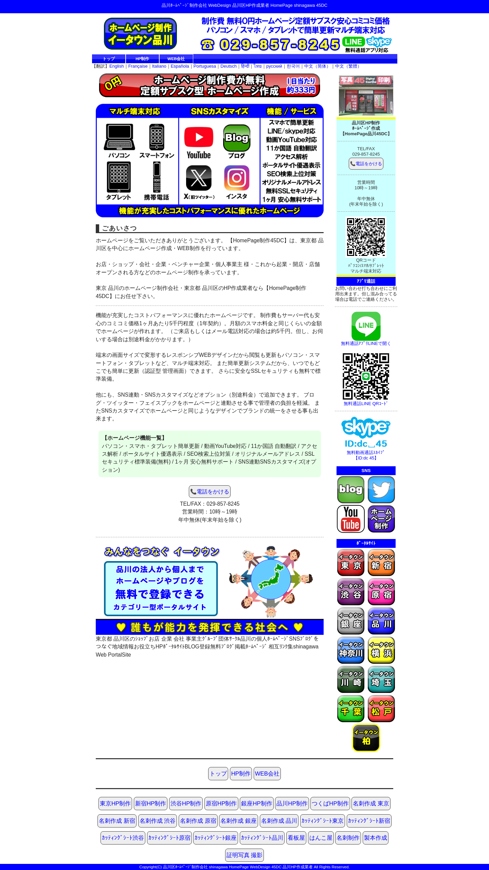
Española (180, 66)
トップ (109, 58)
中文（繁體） (348, 66)
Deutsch (228, 66)
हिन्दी (245, 66)
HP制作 (142, 58)
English (116, 66)
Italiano (159, 66)
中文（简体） (317, 66)
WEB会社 (176, 58)
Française (138, 66)
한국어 (293, 66)
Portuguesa (205, 66)
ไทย (258, 66)
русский (274, 66)
